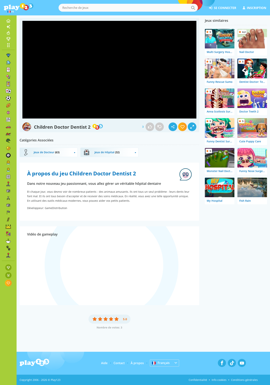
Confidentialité (198, 380)
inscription (254, 8)
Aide (104, 363)
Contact (119, 363)
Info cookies (219, 380)
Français (161, 363)
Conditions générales (244, 380)
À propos (137, 363)
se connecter (222, 8)
